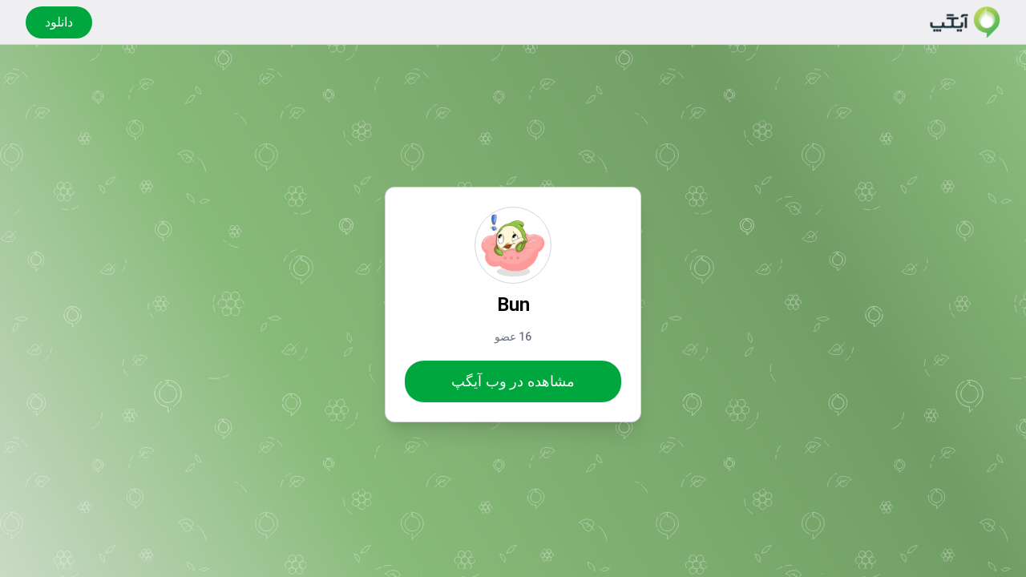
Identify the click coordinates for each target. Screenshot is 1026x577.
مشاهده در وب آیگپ (512, 381)
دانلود (59, 22)
